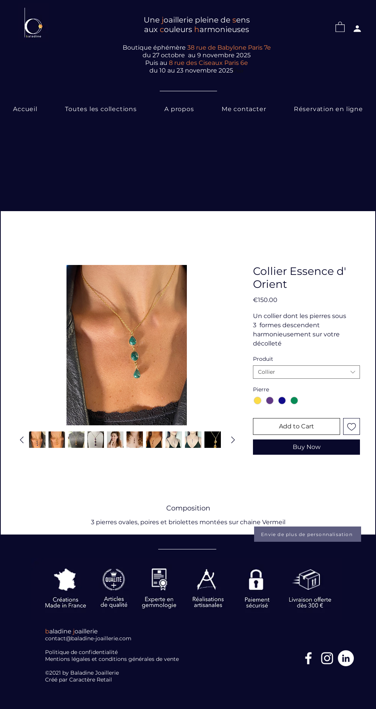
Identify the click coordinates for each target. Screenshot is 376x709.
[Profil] (357, 28)
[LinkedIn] (346, 658)
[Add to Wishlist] (351, 426)
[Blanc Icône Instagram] (327, 658)
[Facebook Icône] (308, 658)
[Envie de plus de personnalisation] (307, 534)
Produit (263, 358)
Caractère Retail (91, 679)
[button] (340, 26)
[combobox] (306, 372)
